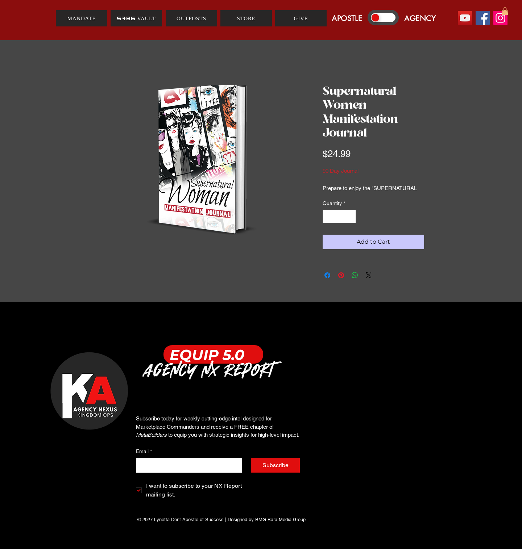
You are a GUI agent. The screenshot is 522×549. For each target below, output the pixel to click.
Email (144, 451)
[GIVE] (301, 18)
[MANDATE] (81, 18)
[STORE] (246, 18)
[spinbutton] (339, 216)
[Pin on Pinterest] (341, 275)
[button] (505, 11)
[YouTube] (465, 18)
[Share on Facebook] (327, 275)
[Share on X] (368, 275)
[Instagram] (500, 18)
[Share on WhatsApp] (355, 275)
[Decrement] (328, 216)
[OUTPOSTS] (191, 18)
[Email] (186, 465)
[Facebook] (483, 18)
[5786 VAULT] (136, 18)
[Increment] (350, 216)
